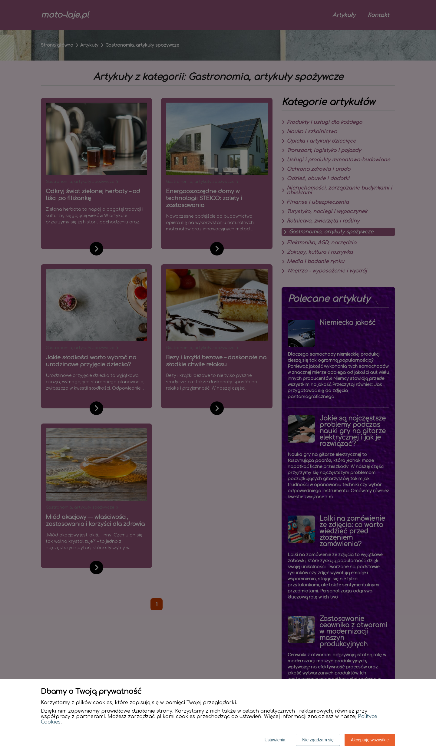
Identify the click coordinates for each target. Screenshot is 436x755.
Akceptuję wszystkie (370, 739)
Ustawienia (275, 739)
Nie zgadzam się (318, 739)
